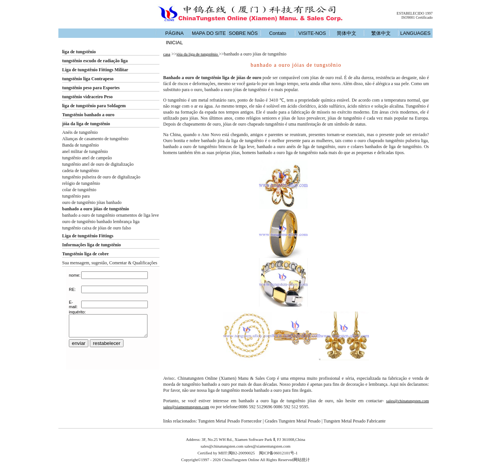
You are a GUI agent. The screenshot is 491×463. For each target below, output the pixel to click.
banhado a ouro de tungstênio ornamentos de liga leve (110, 215)
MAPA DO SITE (209, 33)
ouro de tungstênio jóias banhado (92, 202)
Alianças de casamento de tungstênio (95, 138)
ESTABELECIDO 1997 (415, 13)
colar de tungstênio (79, 189)
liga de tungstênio (79, 51)
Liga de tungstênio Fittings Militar (95, 69)
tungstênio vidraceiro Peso (87, 96)
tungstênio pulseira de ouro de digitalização (101, 177)
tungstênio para (76, 196)
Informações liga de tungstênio (91, 244)
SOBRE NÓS (243, 33)
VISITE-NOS (312, 33)
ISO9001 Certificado (417, 17)
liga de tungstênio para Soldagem (94, 105)
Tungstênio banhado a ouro (88, 114)
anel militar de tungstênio (85, 151)
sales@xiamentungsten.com (186, 407)
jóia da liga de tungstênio (86, 123)
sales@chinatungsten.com (407, 401)
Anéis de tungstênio (80, 132)
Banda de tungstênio (80, 145)
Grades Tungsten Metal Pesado (292, 421)
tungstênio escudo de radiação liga (95, 60)
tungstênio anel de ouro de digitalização (98, 164)
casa (166, 54)
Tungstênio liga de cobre (85, 253)
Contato (277, 33)
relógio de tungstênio (81, 183)
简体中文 (346, 33)
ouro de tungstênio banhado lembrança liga (101, 221)
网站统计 (301, 459)
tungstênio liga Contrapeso (87, 78)
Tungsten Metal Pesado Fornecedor (230, 421)
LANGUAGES (415, 33)
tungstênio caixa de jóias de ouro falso (96, 228)
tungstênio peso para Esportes (91, 87)
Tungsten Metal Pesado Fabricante (355, 421)
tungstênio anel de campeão (87, 157)
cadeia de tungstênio (80, 170)
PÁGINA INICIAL (174, 37)
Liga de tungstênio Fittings (87, 235)
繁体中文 (381, 33)
